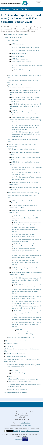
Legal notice (18, 439)
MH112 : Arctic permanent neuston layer (27, 50)
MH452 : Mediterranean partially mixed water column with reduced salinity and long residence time (26, 134)
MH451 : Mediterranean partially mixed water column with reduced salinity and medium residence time (25, 127)
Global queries (5, 9)
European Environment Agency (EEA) (21, 412)
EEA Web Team (25, 423)
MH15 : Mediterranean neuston (21, 62)
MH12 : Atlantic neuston (18, 53)
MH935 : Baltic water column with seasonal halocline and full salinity (26, 240)
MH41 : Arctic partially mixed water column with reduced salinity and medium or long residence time (25, 92)
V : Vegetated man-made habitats (16, 393)
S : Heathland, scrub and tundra (15, 354)
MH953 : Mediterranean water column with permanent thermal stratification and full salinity (26, 292)
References (15, 9)
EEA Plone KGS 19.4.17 (26, 425)
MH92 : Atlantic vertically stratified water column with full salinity (23, 207)
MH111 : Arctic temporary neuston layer (26, 47)
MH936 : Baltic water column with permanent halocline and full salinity (23, 245)
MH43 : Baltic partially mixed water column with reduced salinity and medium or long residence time (25, 106)
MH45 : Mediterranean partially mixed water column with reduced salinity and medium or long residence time (25, 120)
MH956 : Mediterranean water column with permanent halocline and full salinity (26, 307)
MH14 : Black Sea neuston (19, 59)
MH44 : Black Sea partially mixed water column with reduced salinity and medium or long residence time (25, 113)
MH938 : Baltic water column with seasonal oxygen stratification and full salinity (26, 256)
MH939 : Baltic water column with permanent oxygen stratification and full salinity (25, 262)
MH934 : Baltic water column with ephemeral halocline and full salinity (23, 235)
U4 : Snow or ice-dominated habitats (19, 382)
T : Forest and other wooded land (15, 356)
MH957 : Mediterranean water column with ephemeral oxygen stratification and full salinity (26, 313)
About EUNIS (25, 9)
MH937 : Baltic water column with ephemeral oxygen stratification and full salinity (25, 251)
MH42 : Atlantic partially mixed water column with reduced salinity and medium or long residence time (24, 99)
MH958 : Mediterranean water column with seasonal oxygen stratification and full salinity (26, 319)
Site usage (24, 431)
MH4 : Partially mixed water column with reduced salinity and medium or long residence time (23, 86)
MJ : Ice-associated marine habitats (16, 341)
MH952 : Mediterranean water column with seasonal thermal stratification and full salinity (27, 286)
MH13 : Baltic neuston (18, 56)
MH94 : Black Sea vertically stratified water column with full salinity (24, 269)
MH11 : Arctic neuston (18, 44)
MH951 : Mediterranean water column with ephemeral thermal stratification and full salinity (26, 280)
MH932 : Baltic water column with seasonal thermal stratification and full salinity (26, 224)
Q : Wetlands (9, 346)
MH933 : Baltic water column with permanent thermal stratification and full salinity (25, 230)
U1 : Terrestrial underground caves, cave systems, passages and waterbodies (23, 366)
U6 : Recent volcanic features (17, 389)
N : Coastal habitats (11, 343)
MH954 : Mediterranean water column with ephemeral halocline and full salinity (26, 297)
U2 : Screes (11, 376)
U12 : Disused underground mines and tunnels (25, 373)
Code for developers (33, 431)
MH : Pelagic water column (13, 37)
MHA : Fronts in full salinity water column (21, 337)
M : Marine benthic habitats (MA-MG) (17, 34)
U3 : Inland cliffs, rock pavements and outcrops (23, 379)
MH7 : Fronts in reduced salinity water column (22, 149)
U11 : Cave (14, 370)
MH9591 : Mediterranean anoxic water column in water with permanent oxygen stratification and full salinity (28, 332)
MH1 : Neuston (13, 41)
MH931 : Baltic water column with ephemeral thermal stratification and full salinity (25, 218)
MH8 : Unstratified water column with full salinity (23, 193)
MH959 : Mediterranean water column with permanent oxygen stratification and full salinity (26, 324)
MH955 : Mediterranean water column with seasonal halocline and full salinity (26, 302)
